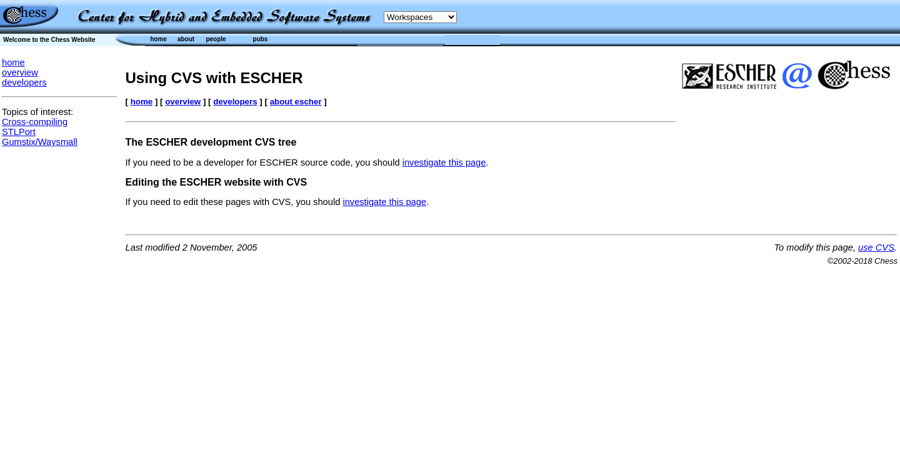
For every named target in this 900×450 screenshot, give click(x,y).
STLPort (19, 132)
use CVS (876, 247)
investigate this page (444, 163)
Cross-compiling (35, 122)
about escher (296, 101)
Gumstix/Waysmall (40, 142)
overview (20, 73)
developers (24, 83)
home (13, 63)
